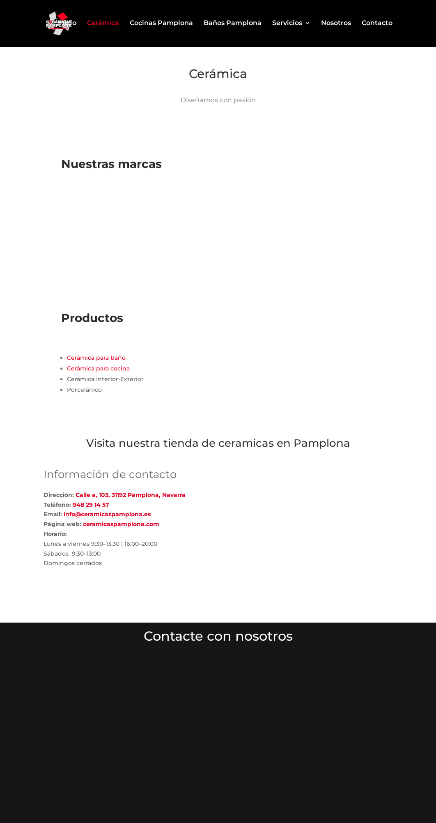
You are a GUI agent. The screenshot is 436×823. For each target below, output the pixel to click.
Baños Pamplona (233, 24)
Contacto (377, 24)
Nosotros (336, 24)
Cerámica (103, 24)
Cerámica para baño (96, 357)
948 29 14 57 (91, 504)
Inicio (67, 24)
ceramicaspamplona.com (120, 524)
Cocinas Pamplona (161, 24)
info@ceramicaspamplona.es (107, 514)
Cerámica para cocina (98, 368)
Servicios (287, 24)
